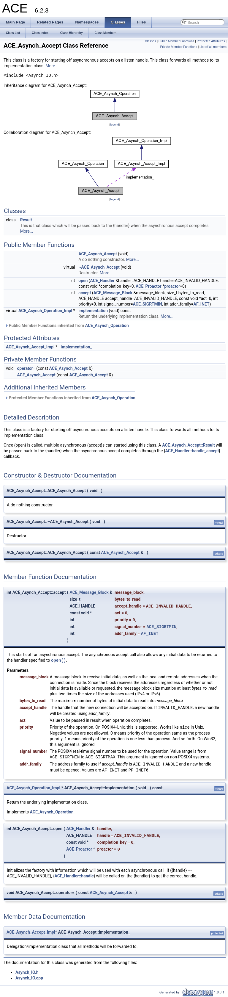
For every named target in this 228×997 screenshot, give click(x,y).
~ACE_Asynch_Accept (99, 267)
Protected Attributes (211, 41)
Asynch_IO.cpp (29, 978)
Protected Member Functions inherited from (70, 397)
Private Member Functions (178, 47)
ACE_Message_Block (113, 292)
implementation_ (76, 347)
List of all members (213, 47)
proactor (172, 286)
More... (51, 65)
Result (26, 219)
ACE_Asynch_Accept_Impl (30, 347)
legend (114, 124)
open (83, 280)
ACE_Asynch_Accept (97, 253)
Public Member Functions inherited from (67, 325)
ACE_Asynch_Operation (107, 325)
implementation (93, 310)
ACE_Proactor (149, 286)
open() (58, 660)
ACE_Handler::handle (74, 876)
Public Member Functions (176, 41)
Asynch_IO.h (27, 972)
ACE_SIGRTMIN (147, 304)
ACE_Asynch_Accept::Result (188, 445)
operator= (26, 368)
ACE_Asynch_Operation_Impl (45, 310)
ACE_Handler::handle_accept (192, 450)
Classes (150, 41)
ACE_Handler (102, 280)
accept (84, 292)
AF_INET (202, 304)
